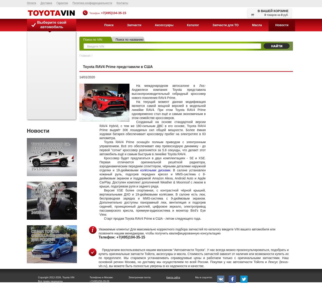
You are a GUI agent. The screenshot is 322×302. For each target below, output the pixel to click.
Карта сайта (173, 277)
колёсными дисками (155, 170)
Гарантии (62, 3)
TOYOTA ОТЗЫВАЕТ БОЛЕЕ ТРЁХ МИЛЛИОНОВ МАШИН (50, 200)
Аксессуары (164, 25)
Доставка (46, 3)
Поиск (109, 25)
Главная (84, 55)
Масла (257, 25)
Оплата (31, 3)
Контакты (122, 3)
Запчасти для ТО (225, 25)
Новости (281, 25)
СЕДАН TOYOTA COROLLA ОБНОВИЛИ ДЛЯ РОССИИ (50, 244)
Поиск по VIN (92, 39)
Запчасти (134, 25)
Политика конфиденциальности (92, 3)
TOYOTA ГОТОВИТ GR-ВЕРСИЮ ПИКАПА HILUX (50, 156)
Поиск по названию (130, 39)
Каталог (193, 25)
